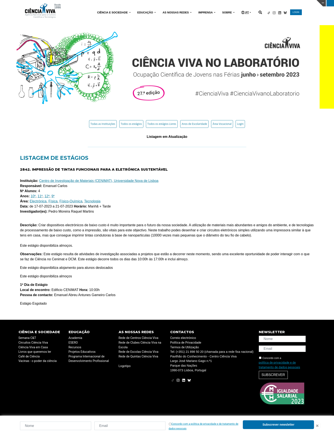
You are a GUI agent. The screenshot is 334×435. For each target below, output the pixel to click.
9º (53, 196)
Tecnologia (92, 201)
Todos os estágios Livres (161, 124)
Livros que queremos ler (35, 352)
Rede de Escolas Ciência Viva (138, 352)
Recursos (75, 347)
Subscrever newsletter (278, 424)
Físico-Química (70, 201)
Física (53, 201)
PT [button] (245, 12)
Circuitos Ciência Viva (33, 342)
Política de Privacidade (185, 342)
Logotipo (125, 366)
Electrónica (38, 201)
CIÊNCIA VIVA (236, 3)
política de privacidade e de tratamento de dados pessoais (279, 365)
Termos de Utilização (184, 347)
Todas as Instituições (103, 124)
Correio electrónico (183, 338)
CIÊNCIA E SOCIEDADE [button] (112, 12)
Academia (75, 338)
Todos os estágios (131, 124)
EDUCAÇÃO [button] (145, 12)
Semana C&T (27, 338)
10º (33, 196)
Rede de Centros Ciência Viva (138, 338)
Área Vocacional (222, 124)
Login (240, 124)
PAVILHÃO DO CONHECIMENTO (161, 2)
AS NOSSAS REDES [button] (176, 12)
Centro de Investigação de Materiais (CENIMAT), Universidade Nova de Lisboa (98, 181)
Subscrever (273, 375)
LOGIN (296, 12)
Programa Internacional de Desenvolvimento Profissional (89, 359)
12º (47, 196)
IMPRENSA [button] (205, 12)
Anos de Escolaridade (194, 124)
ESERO (73, 342)
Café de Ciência (29, 356)
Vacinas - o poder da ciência (38, 361)
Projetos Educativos (82, 352)
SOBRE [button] (227, 12)
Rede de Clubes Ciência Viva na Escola (140, 345)
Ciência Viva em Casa (33, 347)
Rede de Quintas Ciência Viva (138, 356)
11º (40, 196)
